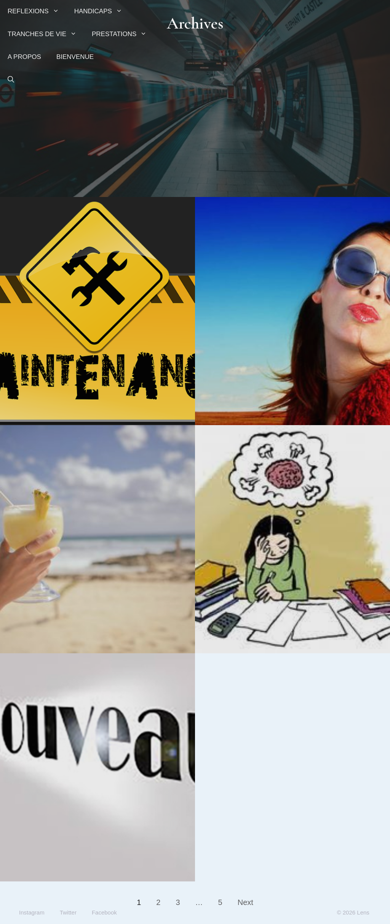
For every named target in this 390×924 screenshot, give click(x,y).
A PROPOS (24, 56)
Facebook (104, 912)
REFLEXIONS (37, 11)
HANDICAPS (102, 11)
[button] (11, 79)
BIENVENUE (75, 56)
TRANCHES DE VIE (46, 34)
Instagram (32, 912)
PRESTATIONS (123, 34)
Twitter (68, 912)
